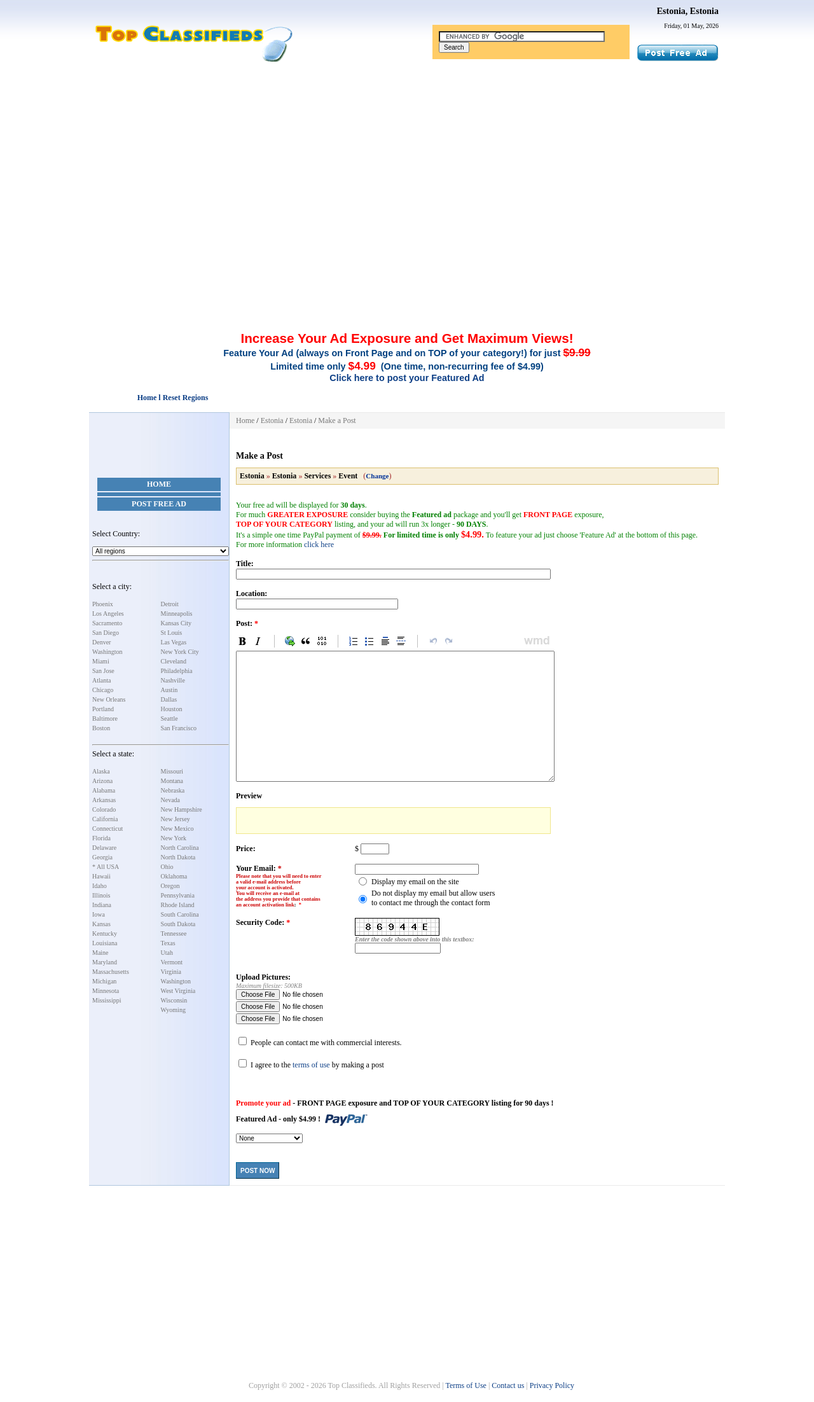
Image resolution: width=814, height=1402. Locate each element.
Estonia (272, 420)
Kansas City (176, 623)
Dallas (169, 699)
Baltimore (105, 718)
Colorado (104, 809)
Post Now (257, 1170)
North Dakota (178, 857)
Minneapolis (177, 613)
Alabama (103, 790)
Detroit (170, 603)
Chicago (102, 689)
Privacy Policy (552, 1385)
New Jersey (175, 819)
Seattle (169, 718)
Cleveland (174, 661)
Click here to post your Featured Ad (406, 378)
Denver (101, 642)
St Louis (172, 632)
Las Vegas (174, 642)
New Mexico (177, 828)
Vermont (172, 962)
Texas (168, 943)
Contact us (508, 1385)
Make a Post (336, 420)
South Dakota (178, 923)
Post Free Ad (159, 503)
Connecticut (107, 828)
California (105, 819)
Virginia (171, 971)
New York (174, 838)
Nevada (171, 799)
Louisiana (104, 943)
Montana (172, 780)
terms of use (311, 1064)
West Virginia (178, 990)
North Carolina (180, 847)
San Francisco (179, 728)
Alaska (101, 771)
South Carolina (180, 914)
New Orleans (108, 699)
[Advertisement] (407, 158)
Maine (100, 952)
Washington (107, 651)
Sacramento (107, 623)
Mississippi (106, 1000)
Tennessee (174, 933)
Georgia (102, 857)
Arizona (102, 780)
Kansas (101, 923)
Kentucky (104, 933)
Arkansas (104, 799)
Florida (101, 838)
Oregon (170, 885)
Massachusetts (110, 971)
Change (377, 476)
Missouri (172, 771)
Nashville (173, 680)
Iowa (98, 914)
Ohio (167, 866)
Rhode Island (178, 904)
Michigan (104, 981)
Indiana (101, 904)
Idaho (99, 885)
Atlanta (101, 680)
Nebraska (173, 790)
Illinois (101, 895)
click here (319, 544)
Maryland (104, 962)
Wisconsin (174, 1000)
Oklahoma (174, 876)
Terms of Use (465, 1385)
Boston (101, 728)
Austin (169, 689)
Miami (100, 661)
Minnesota (105, 990)
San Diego (105, 632)
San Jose (103, 670)
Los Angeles (108, 613)
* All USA (105, 866)
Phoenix (102, 603)
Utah (167, 952)
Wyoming (173, 1009)
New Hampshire (181, 809)
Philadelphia (177, 670)
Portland (103, 708)
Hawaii (101, 876)
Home (159, 484)
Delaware (104, 847)
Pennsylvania (178, 895)
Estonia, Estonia (688, 11)
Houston (172, 708)
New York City (180, 651)
